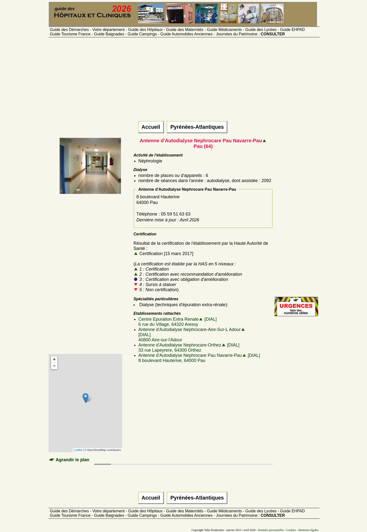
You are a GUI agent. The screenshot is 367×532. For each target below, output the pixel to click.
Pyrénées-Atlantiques (197, 127)
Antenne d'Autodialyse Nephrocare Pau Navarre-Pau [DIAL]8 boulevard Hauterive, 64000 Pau (199, 358)
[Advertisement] (183, 81)
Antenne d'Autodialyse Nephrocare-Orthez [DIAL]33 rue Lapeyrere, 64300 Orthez (188, 348)
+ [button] (54, 359)
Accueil (151, 127)
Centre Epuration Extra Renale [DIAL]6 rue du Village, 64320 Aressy (177, 322)
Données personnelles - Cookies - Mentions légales (288, 530)
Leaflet (78, 449)
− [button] (54, 366)
